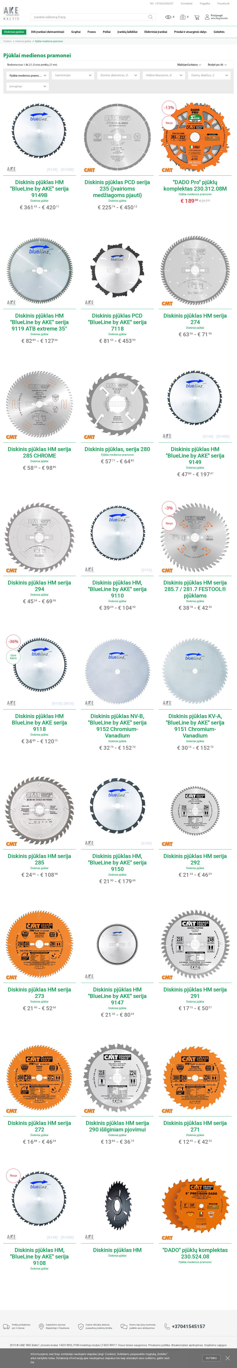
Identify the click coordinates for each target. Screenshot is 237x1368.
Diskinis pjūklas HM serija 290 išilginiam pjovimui (117, 1126)
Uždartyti (227, 1358)
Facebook (223, 3)
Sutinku (211, 1358)
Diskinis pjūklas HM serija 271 (195, 1126)
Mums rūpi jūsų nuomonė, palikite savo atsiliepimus (142, 1327)
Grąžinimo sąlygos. (215, 1345)
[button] (196, 17)
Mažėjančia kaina (187, 64)
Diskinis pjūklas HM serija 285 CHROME (39, 452)
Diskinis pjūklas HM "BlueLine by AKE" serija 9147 (117, 996)
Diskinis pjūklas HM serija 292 (195, 859)
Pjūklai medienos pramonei (195, 194)
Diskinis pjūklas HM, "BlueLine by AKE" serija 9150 (117, 862)
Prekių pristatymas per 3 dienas (21, 1327)
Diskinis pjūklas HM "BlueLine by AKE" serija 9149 (195, 455)
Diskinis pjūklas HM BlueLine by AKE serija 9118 (39, 722)
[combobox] (27, 75)
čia (32, 1362)
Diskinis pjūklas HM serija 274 (195, 318)
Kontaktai (187, 3)
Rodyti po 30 (216, 64)
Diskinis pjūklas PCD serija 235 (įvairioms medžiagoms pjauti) (117, 188)
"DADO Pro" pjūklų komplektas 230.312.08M (195, 185)
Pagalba (205, 3)
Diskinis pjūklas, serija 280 (117, 449)
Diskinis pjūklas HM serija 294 (39, 585)
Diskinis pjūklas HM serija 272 (39, 1126)
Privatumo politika (159, 1345)
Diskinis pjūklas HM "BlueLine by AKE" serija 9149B (39, 188)
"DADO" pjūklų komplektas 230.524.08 (195, 1253)
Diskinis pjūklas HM (117, 1250)
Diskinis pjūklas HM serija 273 (39, 992)
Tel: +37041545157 (161, 3)
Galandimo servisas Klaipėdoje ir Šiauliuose (57, 1327)
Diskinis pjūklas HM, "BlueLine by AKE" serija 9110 (117, 589)
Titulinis (7, 41)
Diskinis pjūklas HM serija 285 (39, 859)
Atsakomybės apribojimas (187, 1345)
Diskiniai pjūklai (23, 41)
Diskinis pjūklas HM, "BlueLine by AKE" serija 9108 (39, 1256)
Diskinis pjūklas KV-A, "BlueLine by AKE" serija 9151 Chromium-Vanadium (195, 726)
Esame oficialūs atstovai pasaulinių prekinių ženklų (99, 1327)
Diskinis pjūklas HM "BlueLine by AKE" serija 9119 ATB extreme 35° (39, 322)
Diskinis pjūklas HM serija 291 (195, 992)
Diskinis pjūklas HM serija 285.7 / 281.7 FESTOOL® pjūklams (195, 589)
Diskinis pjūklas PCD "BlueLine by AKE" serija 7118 (117, 322)
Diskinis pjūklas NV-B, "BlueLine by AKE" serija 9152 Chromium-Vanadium (117, 726)
